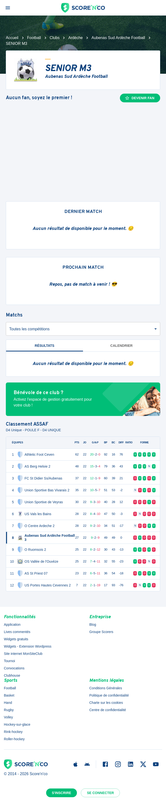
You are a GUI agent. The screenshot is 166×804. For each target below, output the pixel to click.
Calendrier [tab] (121, 346)
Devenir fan (139, 98)
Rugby (9, 710)
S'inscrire (61, 793)
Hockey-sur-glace (17, 724)
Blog (92, 624)
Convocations (14, 668)
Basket (9, 695)
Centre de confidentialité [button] (107, 710)
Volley (8, 717)
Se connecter (100, 793)
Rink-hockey (13, 732)
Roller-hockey (14, 739)
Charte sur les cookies (106, 703)
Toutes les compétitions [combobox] (29, 329)
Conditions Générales (105, 688)
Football (34, 38)
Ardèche (75, 38)
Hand (8, 703)
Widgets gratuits (16, 639)
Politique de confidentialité (109, 695)
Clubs (55, 38)
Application (12, 624)
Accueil (12, 38)
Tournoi (9, 661)
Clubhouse (12, 675)
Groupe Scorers (101, 632)
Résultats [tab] (44, 346)
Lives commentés (17, 632)
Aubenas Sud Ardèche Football (118, 38)
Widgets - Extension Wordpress (27, 646)
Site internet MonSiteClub (23, 654)
